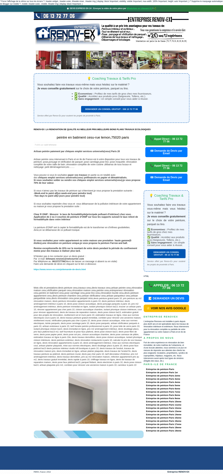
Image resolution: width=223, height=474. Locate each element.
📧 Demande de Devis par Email (166, 152)
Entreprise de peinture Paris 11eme (163, 405)
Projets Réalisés (106, 47)
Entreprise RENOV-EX (178, 472)
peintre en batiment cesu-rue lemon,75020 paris (93, 137)
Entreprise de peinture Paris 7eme (163, 392)
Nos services (81, 47)
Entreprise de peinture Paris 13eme (163, 411)
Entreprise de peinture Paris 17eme (163, 424)
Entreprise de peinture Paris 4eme (163, 382)
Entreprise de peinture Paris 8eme (163, 395)
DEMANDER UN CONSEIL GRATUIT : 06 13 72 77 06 (166, 253)
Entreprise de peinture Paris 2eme (163, 375)
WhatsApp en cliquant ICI (139, 8)
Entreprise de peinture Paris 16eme (163, 421)
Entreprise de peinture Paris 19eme (163, 430)
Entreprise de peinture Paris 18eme (163, 427)
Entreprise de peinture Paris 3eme (163, 379)
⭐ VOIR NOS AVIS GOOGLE (166, 308)
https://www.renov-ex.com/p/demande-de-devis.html (60, 269)
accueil (42, 47)
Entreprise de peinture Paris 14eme (163, 414)
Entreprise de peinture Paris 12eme (163, 408)
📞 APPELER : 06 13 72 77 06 (166, 287)
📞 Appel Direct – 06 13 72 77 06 (166, 140)
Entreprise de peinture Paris (160, 369)
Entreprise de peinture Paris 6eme (163, 388)
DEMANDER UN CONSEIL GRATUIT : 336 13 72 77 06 (111, 109)
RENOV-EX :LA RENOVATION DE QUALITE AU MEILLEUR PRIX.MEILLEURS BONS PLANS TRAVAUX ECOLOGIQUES (92, 129)
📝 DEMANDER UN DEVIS (166, 298)
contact (159, 47)
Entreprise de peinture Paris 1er (162, 372)
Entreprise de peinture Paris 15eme (163, 418)
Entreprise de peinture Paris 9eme (163, 398)
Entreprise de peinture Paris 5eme (163, 385)
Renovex (60, 47)
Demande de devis (135, 47)
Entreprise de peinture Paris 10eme (163, 401)
